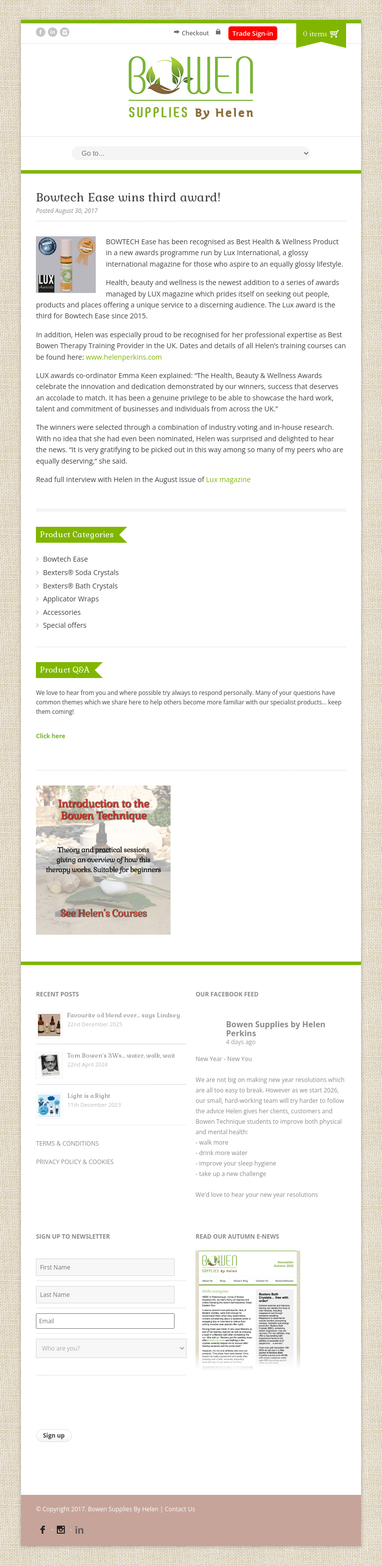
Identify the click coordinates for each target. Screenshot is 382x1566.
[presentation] (112, 1399)
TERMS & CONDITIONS (67, 1143)
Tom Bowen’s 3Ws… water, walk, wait (121, 1056)
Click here (50, 736)
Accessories (62, 612)
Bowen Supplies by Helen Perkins (275, 1029)
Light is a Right (88, 1096)
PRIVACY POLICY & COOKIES (75, 1162)
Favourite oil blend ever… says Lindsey (123, 1015)
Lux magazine (228, 479)
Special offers (64, 625)
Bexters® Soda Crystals (81, 572)
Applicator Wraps (71, 598)
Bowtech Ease (65, 559)
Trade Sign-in (252, 33)
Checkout (195, 33)
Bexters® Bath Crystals (80, 585)
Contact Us (180, 1509)
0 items (315, 33)
